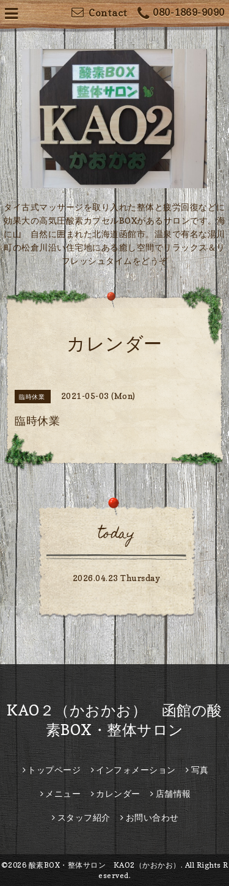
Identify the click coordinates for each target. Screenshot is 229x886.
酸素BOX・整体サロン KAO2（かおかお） (105, 865)
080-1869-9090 (181, 13)
